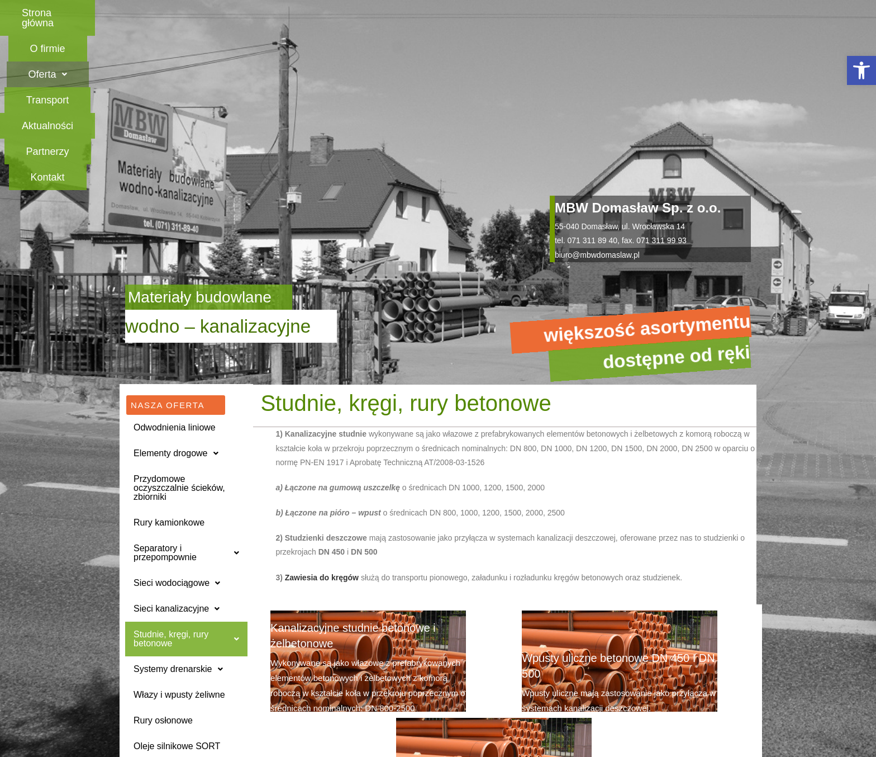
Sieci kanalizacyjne (177, 444)
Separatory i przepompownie (186, 388)
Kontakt (706, 12)
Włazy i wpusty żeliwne (179, 530)
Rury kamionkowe (169, 358)
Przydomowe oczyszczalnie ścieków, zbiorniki (179, 323)
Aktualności (533, 12)
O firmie (278, 12)
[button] (861, 70)
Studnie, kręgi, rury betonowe (186, 474)
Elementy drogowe (176, 289)
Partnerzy (624, 12)
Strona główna (185, 12)
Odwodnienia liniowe (175, 263)
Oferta (358, 12)
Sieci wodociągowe (177, 418)
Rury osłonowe (163, 556)
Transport (442, 12)
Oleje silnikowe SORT (177, 581)
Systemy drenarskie (178, 504)
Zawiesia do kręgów (323, 413)
